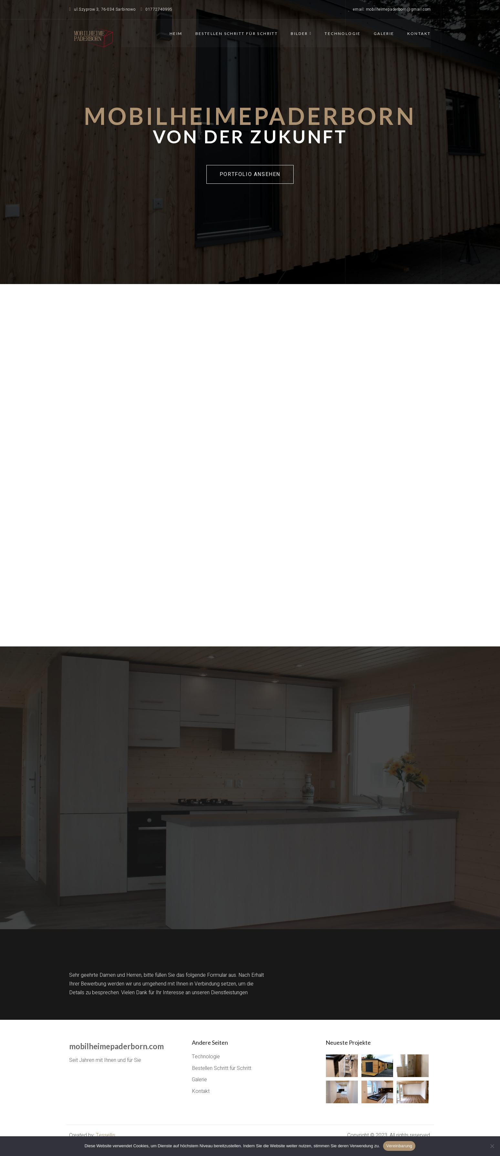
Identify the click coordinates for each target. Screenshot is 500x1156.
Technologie (343, 33)
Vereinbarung (399, 1145)
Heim (176, 33)
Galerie (384, 33)
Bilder (301, 33)
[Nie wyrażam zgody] (492, 1146)
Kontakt (419, 33)
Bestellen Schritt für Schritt (236, 33)
